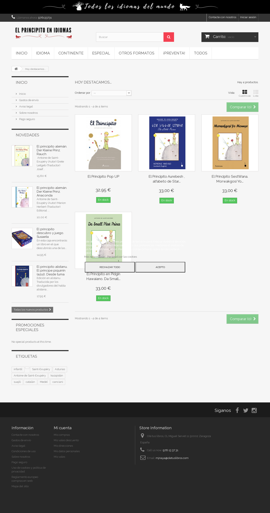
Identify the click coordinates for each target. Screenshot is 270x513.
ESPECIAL (101, 53)
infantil (18, 369)
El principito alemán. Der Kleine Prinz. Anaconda (52, 191)
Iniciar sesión (248, 17)
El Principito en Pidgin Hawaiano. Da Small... (103, 276)
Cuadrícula (245, 93)
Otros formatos (136, 53)
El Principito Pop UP (103, 176)
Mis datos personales (67, 451)
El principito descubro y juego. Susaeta (50, 233)
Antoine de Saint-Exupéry (30, 375)
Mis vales (59, 456)
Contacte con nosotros (222, 17)
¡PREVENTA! (174, 53)
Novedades (27, 135)
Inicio (21, 53)
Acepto (160, 267)
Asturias (60, 369)
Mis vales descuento (66, 440)
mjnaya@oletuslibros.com (172, 458)
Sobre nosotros (28, 112)
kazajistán (57, 375)
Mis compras (62, 434)
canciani (58, 381)
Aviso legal (26, 106)
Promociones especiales (30, 327)
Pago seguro (27, 119)
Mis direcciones (63, 445)
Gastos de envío (29, 100)
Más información (95, 256)
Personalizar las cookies (122, 256)
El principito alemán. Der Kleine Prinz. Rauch (52, 150)
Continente (71, 53)
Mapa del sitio (20, 486)
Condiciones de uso (24, 451)
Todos (200, 53)
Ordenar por (82, 92)
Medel (44, 381)
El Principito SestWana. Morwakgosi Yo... (230, 178)
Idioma (43, 53)
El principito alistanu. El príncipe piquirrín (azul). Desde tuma (52, 270)
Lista (255, 93)
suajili (17, 381)
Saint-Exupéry (41, 369)
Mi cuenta (63, 428)
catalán (30, 381)
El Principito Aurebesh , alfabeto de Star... (166, 178)
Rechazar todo (110, 267)
